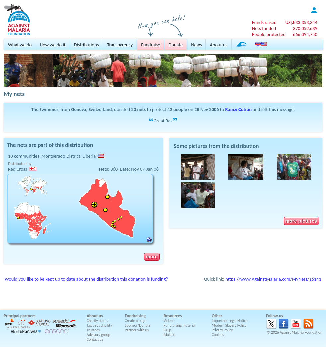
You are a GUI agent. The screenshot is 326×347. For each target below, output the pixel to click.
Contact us (95, 339)
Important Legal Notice (229, 320)
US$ (301, 22)
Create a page (135, 320)
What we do (20, 45)
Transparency (120, 45)
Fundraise (150, 45)
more (152, 256)
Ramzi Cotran (238, 109)
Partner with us (137, 330)
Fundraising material (180, 325)
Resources (173, 315)
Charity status (97, 320)
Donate (175, 45)
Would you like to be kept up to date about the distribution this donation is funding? (86, 279)
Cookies (218, 334)
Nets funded (264, 28)
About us (218, 45)
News (196, 45)
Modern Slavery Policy (229, 325)
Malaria (170, 334)
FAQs (168, 330)
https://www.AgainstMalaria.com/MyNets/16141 (273, 279)
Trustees (93, 330)
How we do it (52, 45)
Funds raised (264, 22)
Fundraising (135, 315)
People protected (268, 34)
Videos (169, 320)
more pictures (301, 221)
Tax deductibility (99, 325)
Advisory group (98, 334)
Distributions (86, 45)
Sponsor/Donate (138, 325)
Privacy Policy (222, 330)
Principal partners (19, 315)
